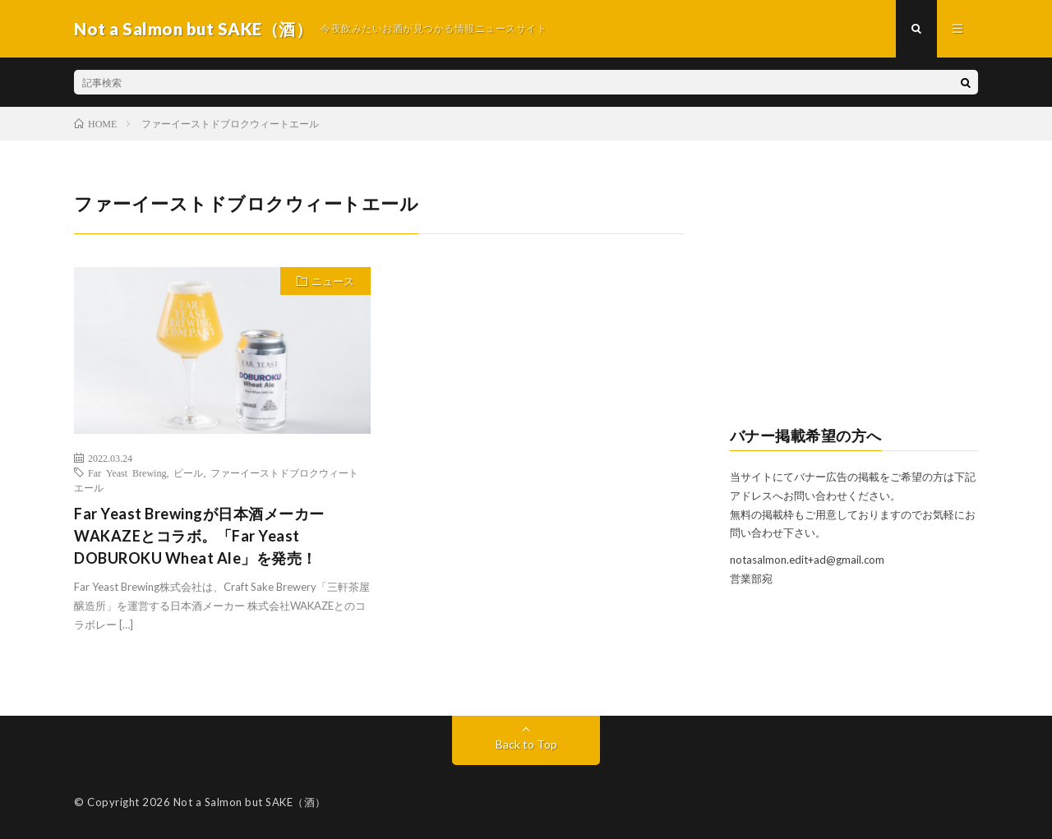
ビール (188, 472)
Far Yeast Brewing (127, 472)
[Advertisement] (854, 292)
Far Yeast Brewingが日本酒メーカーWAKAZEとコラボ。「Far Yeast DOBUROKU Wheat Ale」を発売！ (199, 536)
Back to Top (526, 744)
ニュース (332, 281)
